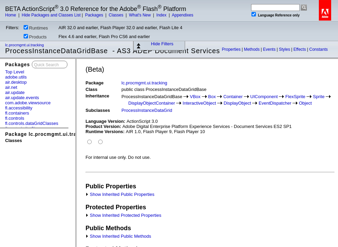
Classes (117, 15)
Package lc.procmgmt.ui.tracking (48, 134)
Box (212, 96)
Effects (300, 49)
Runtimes (36, 28)
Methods (252, 49)
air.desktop (16, 82)
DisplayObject (237, 103)
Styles (285, 49)
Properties (232, 49)
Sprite (319, 96)
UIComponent (264, 96)
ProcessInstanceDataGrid (146, 110)
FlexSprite (295, 96)
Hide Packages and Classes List (51, 15)
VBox (195, 96)
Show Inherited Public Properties (120, 194)
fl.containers (17, 113)
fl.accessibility (18, 107)
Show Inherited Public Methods (118, 236)
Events (270, 49)
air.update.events (22, 97)
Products (35, 36)
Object (305, 103)
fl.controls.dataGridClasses (31, 123)
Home (11, 15)
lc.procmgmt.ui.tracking (25, 45)
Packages (94, 15)
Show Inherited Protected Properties (123, 215)
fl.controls (14, 118)
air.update (15, 92)
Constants (318, 49)
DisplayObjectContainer (151, 103)
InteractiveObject (199, 103)
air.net (11, 87)
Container (233, 96)
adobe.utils (16, 77)
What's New (140, 15)
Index (162, 15)
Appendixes (182, 15)
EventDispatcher (275, 103)
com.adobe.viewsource (28, 102)
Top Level (14, 71)
